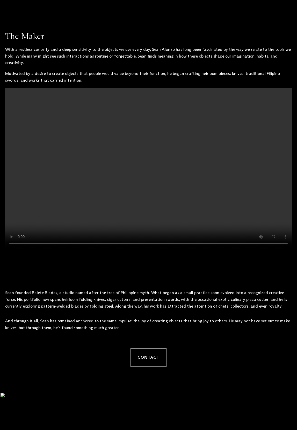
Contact (148, 357)
